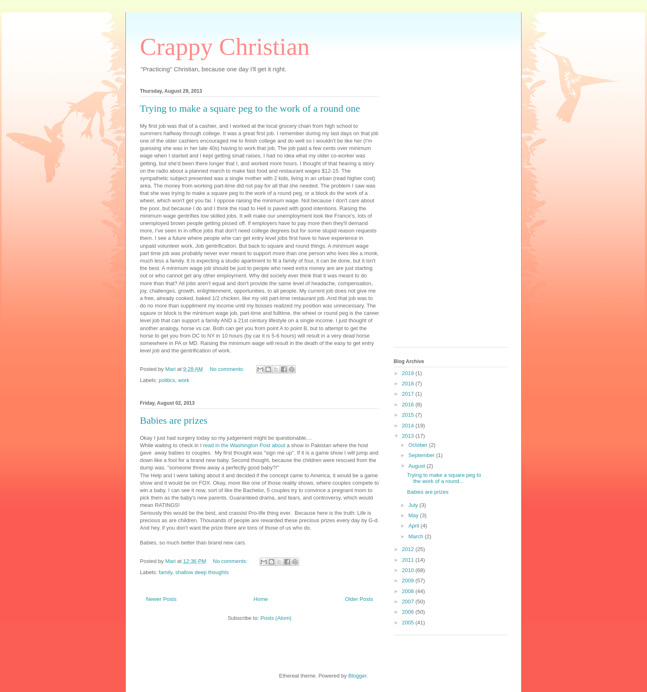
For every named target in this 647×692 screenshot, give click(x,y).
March (417, 536)
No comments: (228, 369)
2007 (409, 601)
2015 (409, 415)
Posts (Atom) (275, 618)
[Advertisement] (427, 215)
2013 (409, 436)
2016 (409, 404)
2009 (409, 580)
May (414, 515)
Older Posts (359, 599)
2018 (409, 383)
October (419, 445)
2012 (409, 549)
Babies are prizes (174, 420)
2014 (409, 425)
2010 (409, 570)
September (422, 455)
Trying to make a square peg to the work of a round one (250, 108)
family (165, 572)
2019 (409, 373)
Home (261, 599)
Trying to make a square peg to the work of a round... (444, 478)
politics (167, 380)
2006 (409, 612)
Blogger (357, 676)
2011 (409, 560)
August (418, 466)
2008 (409, 591)
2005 (409, 622)
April (415, 526)
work (183, 380)
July (414, 505)
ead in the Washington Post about (246, 445)
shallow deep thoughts (202, 572)
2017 (409, 394)
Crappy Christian (225, 46)
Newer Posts (161, 599)
